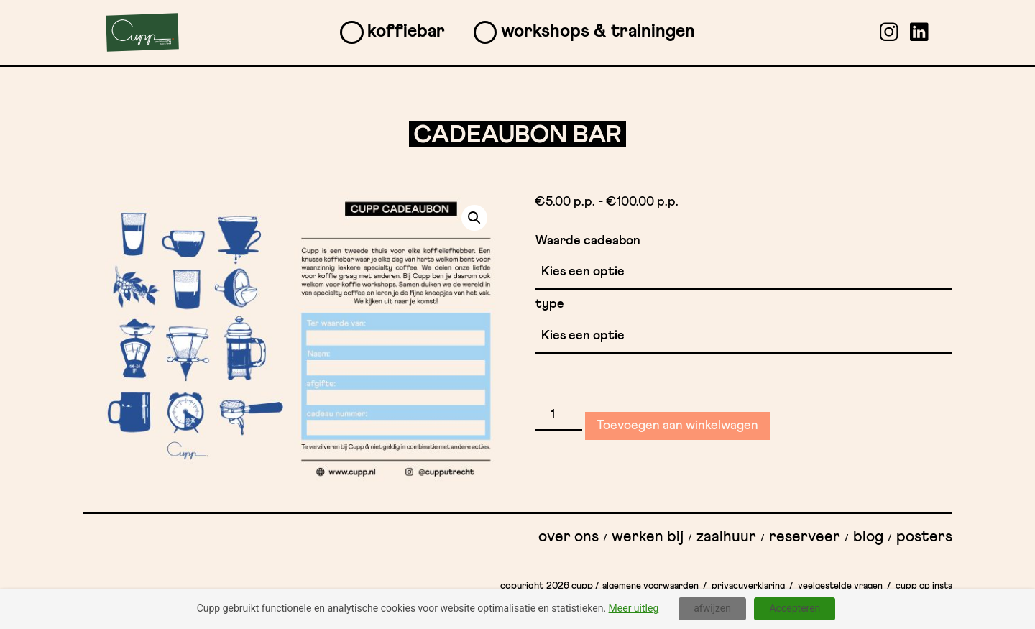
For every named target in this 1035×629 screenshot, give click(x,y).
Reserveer (804, 537)
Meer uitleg (634, 608)
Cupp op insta (924, 586)
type (549, 304)
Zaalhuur (726, 537)
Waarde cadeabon (587, 240)
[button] (474, 218)
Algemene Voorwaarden (650, 586)
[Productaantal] (558, 415)
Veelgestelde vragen (840, 586)
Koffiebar (406, 31)
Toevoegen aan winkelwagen (677, 425)
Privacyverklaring (748, 586)
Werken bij (648, 537)
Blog (868, 537)
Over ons (568, 537)
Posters (924, 537)
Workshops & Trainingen (598, 31)
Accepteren (794, 608)
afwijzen (712, 608)
